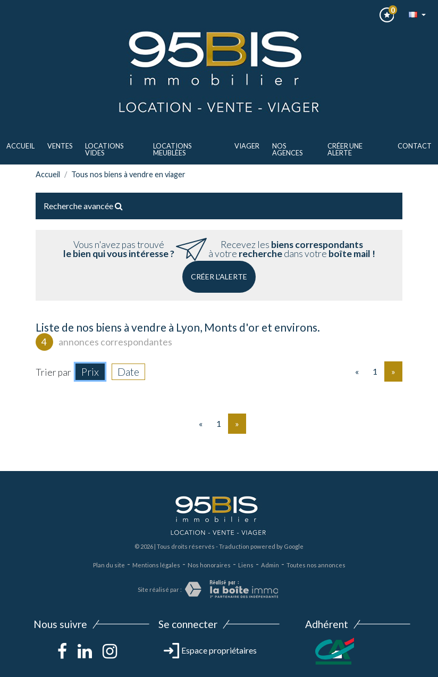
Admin (270, 565)
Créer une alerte (345, 149)
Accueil (20, 146)
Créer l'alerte (219, 276)
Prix (90, 372)
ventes (59, 146)
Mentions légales (156, 565)
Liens (246, 565)
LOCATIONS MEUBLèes (172, 149)
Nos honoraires (209, 565)
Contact (415, 146)
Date (128, 372)
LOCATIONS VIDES (104, 149)
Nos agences (287, 149)
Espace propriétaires (210, 650)
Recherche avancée (83, 206)
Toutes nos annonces (316, 565)
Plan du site (109, 565)
